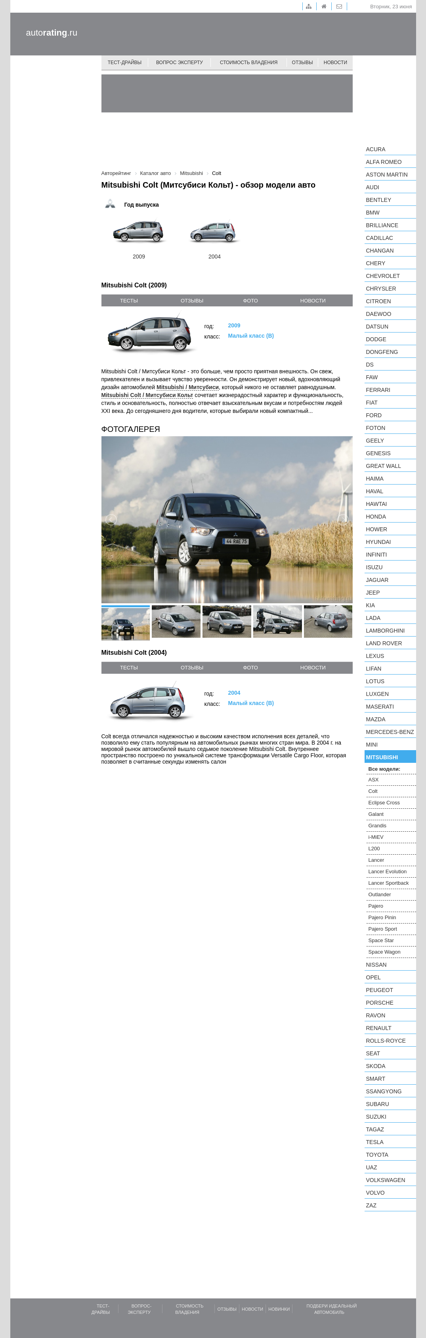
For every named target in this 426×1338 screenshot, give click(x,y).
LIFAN (374, 668)
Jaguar (377, 580)
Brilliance (382, 225)
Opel (373, 977)
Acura (376, 149)
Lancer (376, 860)
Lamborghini (385, 630)
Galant (376, 814)
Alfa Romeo (384, 162)
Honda (376, 516)
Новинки (279, 1309)
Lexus (375, 656)
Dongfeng (382, 352)
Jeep (373, 592)
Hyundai (378, 542)
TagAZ (375, 1129)
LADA (373, 618)
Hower (377, 529)
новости (313, 301)
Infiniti (376, 554)
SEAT (373, 1053)
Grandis (378, 826)
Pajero (376, 906)
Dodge (376, 339)
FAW (372, 377)
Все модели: (385, 769)
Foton (376, 428)
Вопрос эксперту (179, 62)
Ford (374, 415)
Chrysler (381, 288)
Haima (375, 478)
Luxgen (377, 694)
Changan (380, 250)
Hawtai (376, 504)
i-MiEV (376, 837)
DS (370, 364)
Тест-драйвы (125, 62)
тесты (129, 301)
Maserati (380, 706)
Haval (375, 491)
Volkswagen (385, 1180)
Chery (376, 263)
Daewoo (379, 314)
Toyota (377, 1155)
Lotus (375, 681)
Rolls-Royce (386, 1041)
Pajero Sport (383, 929)
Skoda (376, 1066)
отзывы (192, 301)
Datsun (377, 326)
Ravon (376, 1015)
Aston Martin (387, 174)
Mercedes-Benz (390, 732)
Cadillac (379, 238)
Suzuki (376, 1117)
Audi (372, 187)
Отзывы (302, 62)
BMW (373, 212)
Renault (379, 1028)
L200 (374, 848)
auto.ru (52, 33)
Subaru (377, 1104)
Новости (335, 62)
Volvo (375, 1193)
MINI (372, 744)
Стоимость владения (248, 62)
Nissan (376, 965)
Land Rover (384, 643)
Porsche (380, 1003)
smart (376, 1079)
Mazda (376, 719)
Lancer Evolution (388, 871)
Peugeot (379, 990)
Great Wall (383, 466)
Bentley (379, 200)
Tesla (375, 1142)
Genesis (378, 453)
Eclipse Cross (384, 803)
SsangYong (384, 1091)
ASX (374, 780)
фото (250, 301)
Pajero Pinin (382, 917)
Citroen (378, 301)
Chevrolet (383, 276)
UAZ (371, 1167)
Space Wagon (385, 952)
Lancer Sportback (389, 883)
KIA (370, 605)
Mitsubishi (382, 757)
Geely (375, 440)
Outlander (380, 894)
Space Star (381, 940)
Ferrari (378, 390)
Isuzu (374, 567)
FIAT (372, 402)
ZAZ (371, 1205)
